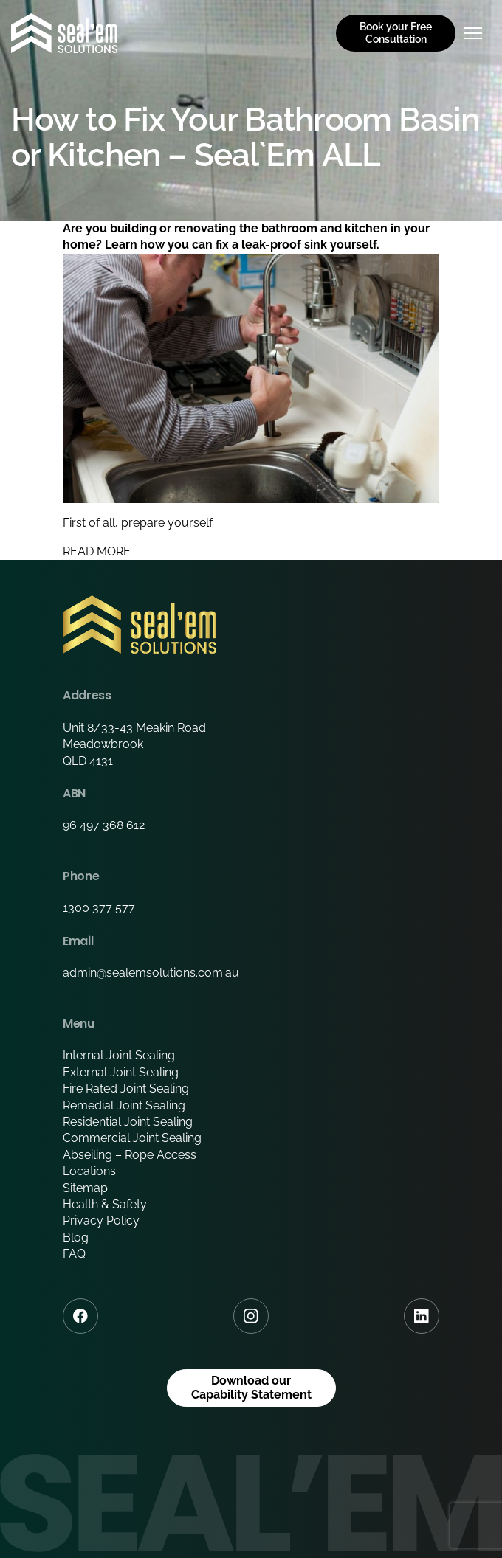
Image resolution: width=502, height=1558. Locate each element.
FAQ (74, 1254)
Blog (76, 1237)
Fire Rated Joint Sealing (126, 1088)
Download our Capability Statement (251, 1388)
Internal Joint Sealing (119, 1055)
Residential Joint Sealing (128, 1122)
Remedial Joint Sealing (124, 1105)
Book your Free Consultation (396, 33)
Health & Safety (105, 1204)
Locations (89, 1171)
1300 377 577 (99, 908)
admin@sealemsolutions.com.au (151, 973)
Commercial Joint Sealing (132, 1138)
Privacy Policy (101, 1220)
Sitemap (85, 1188)
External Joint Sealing (121, 1072)
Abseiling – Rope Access (129, 1155)
